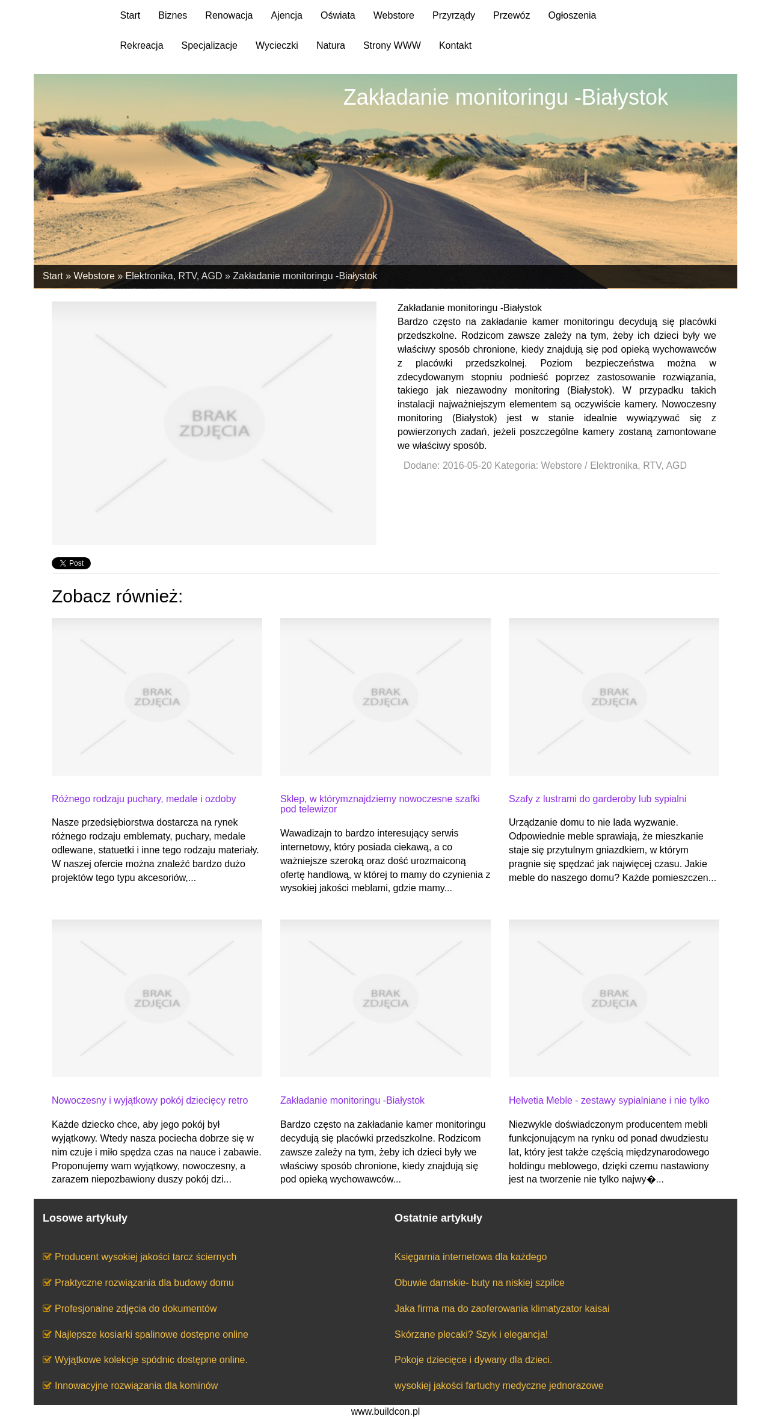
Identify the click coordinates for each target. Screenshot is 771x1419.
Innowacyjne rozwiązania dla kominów (136, 1385)
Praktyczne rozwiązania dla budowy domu (144, 1283)
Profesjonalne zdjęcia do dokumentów (136, 1308)
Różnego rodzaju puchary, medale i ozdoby (144, 799)
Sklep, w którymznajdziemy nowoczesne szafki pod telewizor (380, 804)
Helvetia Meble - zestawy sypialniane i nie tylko (609, 1100)
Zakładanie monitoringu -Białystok (305, 276)
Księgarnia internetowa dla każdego (471, 1257)
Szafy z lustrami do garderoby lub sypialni (597, 799)
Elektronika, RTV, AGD (174, 276)
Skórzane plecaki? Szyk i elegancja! (471, 1334)
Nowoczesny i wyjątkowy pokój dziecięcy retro (150, 1100)
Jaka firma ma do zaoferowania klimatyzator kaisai (502, 1308)
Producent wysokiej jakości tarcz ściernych (145, 1257)
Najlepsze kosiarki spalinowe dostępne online (151, 1334)
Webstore (94, 276)
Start (53, 276)
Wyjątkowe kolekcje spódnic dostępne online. (151, 1360)
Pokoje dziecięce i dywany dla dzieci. (473, 1360)
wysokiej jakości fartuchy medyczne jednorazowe (499, 1385)
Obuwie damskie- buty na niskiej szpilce (480, 1283)
